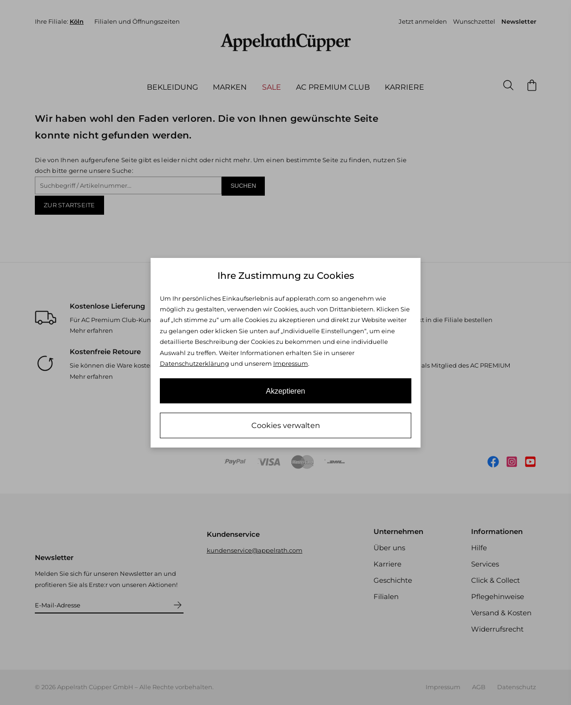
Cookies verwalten (285, 425)
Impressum (290, 363)
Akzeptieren (285, 391)
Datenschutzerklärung (194, 363)
